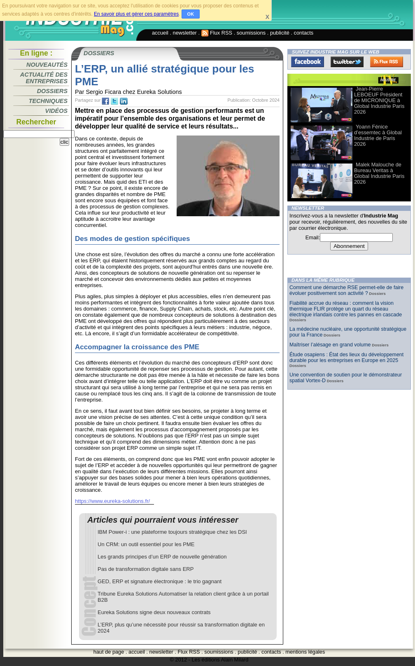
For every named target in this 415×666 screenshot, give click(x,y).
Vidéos (56, 110)
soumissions (251, 33)
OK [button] (190, 14)
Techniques (48, 101)
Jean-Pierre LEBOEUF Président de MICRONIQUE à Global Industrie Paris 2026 (379, 100)
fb (105, 101)
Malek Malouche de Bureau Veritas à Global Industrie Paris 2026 (379, 173)
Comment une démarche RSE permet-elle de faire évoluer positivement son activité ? (346, 290)
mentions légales (305, 652)
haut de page (108, 652)
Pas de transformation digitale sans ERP (146, 569)
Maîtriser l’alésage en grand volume (330, 345)
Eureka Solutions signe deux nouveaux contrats (154, 612)
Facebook (307, 61)
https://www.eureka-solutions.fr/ (112, 501)
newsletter (185, 33)
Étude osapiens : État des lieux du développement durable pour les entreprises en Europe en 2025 (346, 357)
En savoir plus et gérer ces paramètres (136, 14)
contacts (304, 33)
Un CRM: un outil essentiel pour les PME (146, 544)
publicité (279, 33)
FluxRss (386, 61)
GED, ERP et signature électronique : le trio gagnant (159, 581)
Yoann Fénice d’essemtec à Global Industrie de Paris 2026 (378, 135)
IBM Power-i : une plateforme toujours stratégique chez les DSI (172, 532)
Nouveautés (47, 64)
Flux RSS (217, 33)
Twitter (347, 61)
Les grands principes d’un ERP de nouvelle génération (162, 557)
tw (114, 101)
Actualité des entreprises (44, 77)
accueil (160, 33)
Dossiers (52, 91)
